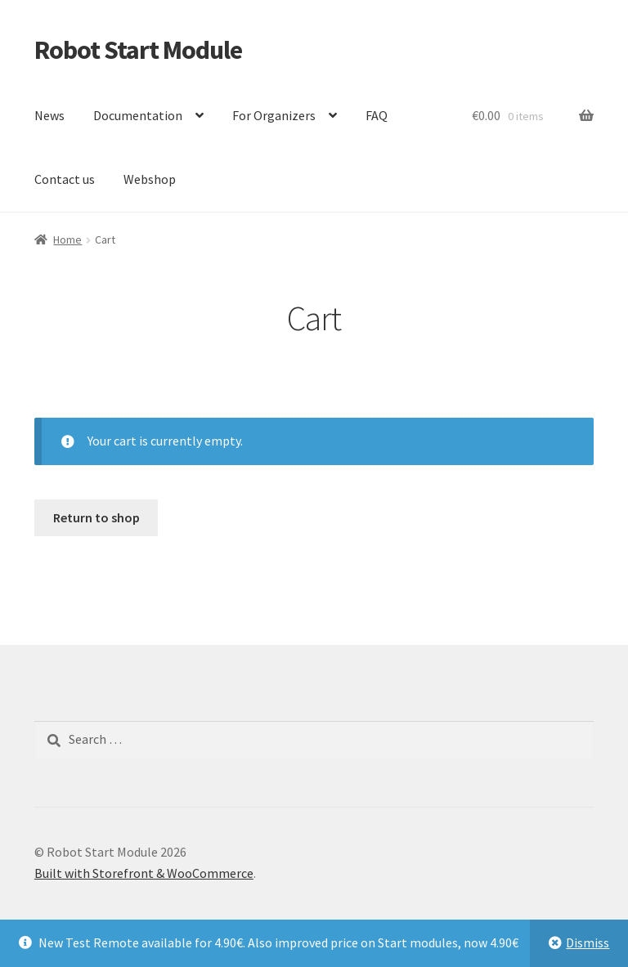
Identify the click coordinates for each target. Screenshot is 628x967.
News (49, 115)
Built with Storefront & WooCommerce (143, 873)
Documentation (137, 115)
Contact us (64, 179)
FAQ (377, 115)
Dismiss (587, 942)
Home (67, 239)
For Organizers (274, 115)
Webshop (149, 179)
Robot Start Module (138, 50)
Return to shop (96, 517)
